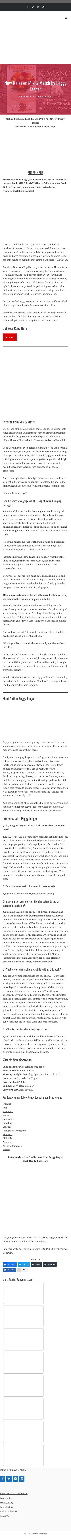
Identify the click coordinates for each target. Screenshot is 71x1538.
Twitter (6, 1115)
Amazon (9, 337)
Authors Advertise (8, 1511)
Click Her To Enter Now (35, 1161)
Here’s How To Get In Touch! (14, 1493)
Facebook (8, 1111)
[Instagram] (21, 1479)
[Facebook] (2, 1479)
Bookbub (7, 1123)
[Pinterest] (15, 1479)
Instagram (20, 1130)
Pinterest (7, 1134)
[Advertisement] (35, 43)
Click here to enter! (23, 191)
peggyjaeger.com (32, 806)
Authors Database (12, 1146)
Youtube (7, 1126)
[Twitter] (9, 1479)
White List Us (6, 1507)
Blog (5, 1107)
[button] (66, 17)
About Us (4, 1516)
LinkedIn (7, 1138)
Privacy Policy (6, 1502)
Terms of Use (6, 1498)
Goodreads (8, 1119)
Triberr (6, 1149)
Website (7, 1103)
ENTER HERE (35, 172)
